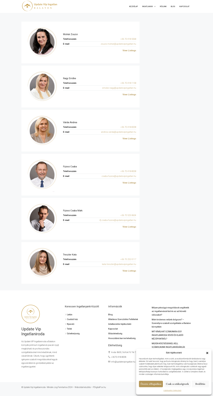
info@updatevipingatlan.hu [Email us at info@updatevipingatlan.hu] (123, 362)
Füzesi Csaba (70, 166)
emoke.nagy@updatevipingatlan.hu (119, 88)
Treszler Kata (70, 254)
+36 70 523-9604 (128, 215)
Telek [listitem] (68, 329)
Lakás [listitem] (68, 314)
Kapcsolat (184, 6)
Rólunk (163, 6)
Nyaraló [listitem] (69, 324)
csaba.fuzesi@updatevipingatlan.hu (119, 176)
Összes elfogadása (151, 384)
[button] (207, 352)
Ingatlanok (147, 6)
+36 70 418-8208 (128, 127)
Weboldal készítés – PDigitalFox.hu (90, 387)
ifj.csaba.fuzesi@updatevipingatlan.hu (117, 220)
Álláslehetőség (115, 333)
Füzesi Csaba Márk (74, 210)
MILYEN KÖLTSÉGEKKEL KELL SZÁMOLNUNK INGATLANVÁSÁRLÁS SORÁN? (168, 347)
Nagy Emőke (70, 78)
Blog (173, 6)
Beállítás (200, 384)
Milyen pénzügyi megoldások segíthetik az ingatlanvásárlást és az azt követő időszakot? (170, 311)
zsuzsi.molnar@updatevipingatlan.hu (118, 44)
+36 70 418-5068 (128, 39)
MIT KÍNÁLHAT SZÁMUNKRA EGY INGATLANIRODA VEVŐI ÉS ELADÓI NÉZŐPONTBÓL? (167, 335)
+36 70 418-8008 (128, 171)
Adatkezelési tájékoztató (172, 391)
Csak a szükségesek (177, 384)
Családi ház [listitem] (71, 319)
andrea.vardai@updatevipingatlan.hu (118, 132)
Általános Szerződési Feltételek (123, 319)
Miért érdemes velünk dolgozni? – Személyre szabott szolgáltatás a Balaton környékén (171, 323)
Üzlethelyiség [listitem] (72, 333)
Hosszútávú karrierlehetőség (122, 338)
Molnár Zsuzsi (71, 34)
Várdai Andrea (71, 122)
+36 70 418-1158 (128, 83)
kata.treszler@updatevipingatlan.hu (119, 264)
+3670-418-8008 (118, 357)
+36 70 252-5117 (128, 259)
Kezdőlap (133, 6)
